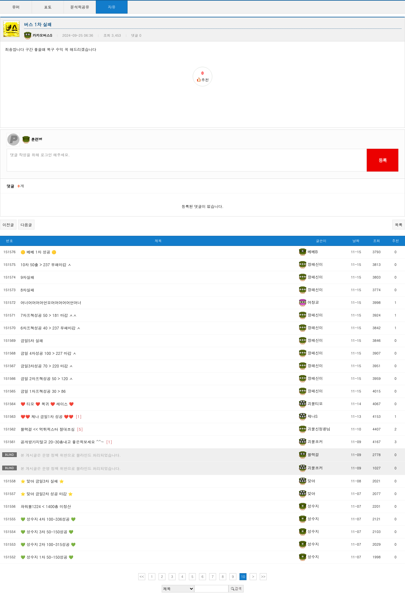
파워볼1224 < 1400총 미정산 (46, 506)
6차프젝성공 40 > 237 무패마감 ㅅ (51, 327)
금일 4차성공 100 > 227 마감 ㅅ (49, 353)
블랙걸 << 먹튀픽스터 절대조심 (52, 429)
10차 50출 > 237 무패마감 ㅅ (46, 264)
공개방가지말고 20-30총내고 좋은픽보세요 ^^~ (66, 441)
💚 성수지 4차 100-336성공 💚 (48, 519)
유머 (16, 6)
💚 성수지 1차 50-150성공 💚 (47, 557)
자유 (111, 6)
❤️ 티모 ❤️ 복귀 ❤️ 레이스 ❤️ (47, 403)
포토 (48, 6)
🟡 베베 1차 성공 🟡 (38, 251)
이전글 (8, 224)
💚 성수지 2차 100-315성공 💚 (48, 544)
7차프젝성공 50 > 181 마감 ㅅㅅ (49, 315)
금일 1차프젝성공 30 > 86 (43, 391)
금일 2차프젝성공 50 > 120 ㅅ (47, 378)
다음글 (26, 224)
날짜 (355, 240)
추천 (395, 240)
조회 (376, 240)
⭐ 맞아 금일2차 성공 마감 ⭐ (47, 493)
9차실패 (27, 277)
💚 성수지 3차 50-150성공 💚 (47, 531)
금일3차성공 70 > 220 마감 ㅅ (47, 365)
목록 (398, 224)
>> (263, 576)
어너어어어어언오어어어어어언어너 (51, 302)
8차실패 (27, 289)
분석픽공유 (79, 6)
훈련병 (36, 139)
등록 (382, 160)
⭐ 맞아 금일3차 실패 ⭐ (42, 481)
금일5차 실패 (32, 340)
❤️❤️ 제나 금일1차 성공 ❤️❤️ (51, 416)
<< (142, 576)
